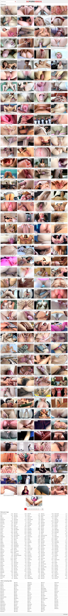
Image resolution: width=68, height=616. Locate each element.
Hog (15, 599)
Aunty (7, 533)
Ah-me (2, 588)
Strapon (61, 545)
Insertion (34, 555)
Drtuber (16, 582)
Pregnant (47, 561)
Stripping (61, 546)
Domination (20, 554)
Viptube (43, 608)
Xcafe (56, 588)
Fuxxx (15, 588)
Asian (7, 531)
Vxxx (56, 584)
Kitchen (34, 564)
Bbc (7, 539)
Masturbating (34, 578)
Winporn (56, 585)
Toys (61, 564)
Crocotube (3, 608)
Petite (47, 551)
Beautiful (7, 545)
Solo (61, 533)
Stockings (61, 542)
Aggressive (7, 519)
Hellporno (16, 598)
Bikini (7, 554)
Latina (34, 568)
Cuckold (20, 536)
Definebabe (3, 609)
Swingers (61, 551)
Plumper (47, 555)
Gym (34, 538)
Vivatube (43, 609)
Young (61, 578)
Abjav (2, 584)
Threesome (61, 559)
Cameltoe (7, 576)
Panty (47, 544)
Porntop (29, 605)
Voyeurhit (57, 582)
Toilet (61, 562)
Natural (47, 523)
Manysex (30, 582)
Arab (7, 529)
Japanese (34, 559)
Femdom (20, 569)
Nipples (47, 525)
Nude (47, 526)
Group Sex (34, 536)
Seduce (61, 516)
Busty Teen (7, 575)
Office (47, 531)
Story (61, 544)
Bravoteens (3, 605)
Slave (61, 528)
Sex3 (42, 584)
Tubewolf (43, 599)
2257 (64, 614)
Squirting (61, 541)
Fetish (20, 571)
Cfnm (20, 518)
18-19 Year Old (7, 513)
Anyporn (2, 594)
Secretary (61, 515)
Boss (7, 562)
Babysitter (7, 536)
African (7, 518)
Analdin (2, 591)
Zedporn (56, 608)
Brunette (7, 571)
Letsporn (16, 609)
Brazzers (7, 565)
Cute (20, 539)
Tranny (42, 594)
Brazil (7, 564)
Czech (20, 541)
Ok (29, 591)
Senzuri (43, 582)
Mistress (47, 519)
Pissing (47, 554)
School (47, 578)
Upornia (43, 604)
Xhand (56, 592)
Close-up (20, 526)
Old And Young (47, 535)
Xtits (56, 598)
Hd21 (15, 592)
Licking (34, 571)
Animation (7, 526)
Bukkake (7, 572)
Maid (34, 575)
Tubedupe (43, 595)
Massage (34, 576)
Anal (7, 525)
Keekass (16, 608)
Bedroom (7, 546)
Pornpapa (30, 604)
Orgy (47, 539)
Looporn (16, 611)
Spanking (61, 536)
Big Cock (7, 551)
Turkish (61, 565)
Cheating (20, 519)
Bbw (7, 541)
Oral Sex (47, 536)
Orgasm (47, 538)
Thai (61, 558)
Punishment (47, 564)
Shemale (61, 521)
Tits (61, 561)
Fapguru (16, 584)
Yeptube (56, 602)
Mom (47, 521)
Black (7, 556)
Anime (7, 528)
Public (47, 562)
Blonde (7, 558)
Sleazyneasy (43, 589)
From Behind (34, 519)
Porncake (30, 594)
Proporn (29, 608)
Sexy (61, 518)
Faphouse (16, 585)
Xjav (56, 594)
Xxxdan (56, 599)
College (20, 528)
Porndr (29, 595)
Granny (34, 535)
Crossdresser (20, 535)
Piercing (47, 552)
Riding (47, 572)
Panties (47, 542)
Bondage (7, 561)
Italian (34, 558)
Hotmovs (16, 602)
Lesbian (34, 569)
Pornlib (29, 602)
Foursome (34, 516)
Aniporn (2, 592)
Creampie (20, 533)
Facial (20, 565)
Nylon (47, 529)
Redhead (47, 569)
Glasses (34, 532)
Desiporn (2, 611)
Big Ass (7, 549)
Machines (34, 574)
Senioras (30, 611)
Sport (61, 539)
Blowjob (7, 559)
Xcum (56, 589)
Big (7, 548)
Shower (61, 522)
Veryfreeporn (43, 605)
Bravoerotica (3, 604)
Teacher (61, 555)
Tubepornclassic (44, 598)
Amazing (7, 522)
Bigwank (2, 601)
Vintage (61, 569)
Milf (47, 516)
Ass (7, 532)
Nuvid (29, 589)
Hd (34, 544)
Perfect (47, 549)
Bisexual (7, 555)
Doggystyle (20, 551)
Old (47, 533)
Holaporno (16, 601)
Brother (7, 569)
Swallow (61, 549)
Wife (61, 575)
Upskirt (61, 568)
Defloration (20, 546)
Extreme (20, 564)
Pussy (47, 565)
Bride (7, 566)
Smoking (61, 532)
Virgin (61, 571)
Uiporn (42, 602)
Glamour (34, 531)
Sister (61, 523)
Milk (47, 518)
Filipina (20, 572)
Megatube (30, 584)
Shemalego (43, 588)
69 (7, 516)
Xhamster (57, 591)
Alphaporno (3, 589)
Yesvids (56, 604)
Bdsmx (2, 598)
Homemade (34, 548)
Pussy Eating (47, 566)
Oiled (47, 532)
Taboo (61, 552)
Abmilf (2, 585)
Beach (7, 544)
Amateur (7, 521)
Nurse (47, 528)
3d (7, 515)
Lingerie (34, 572)
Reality (47, 568)
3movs (2, 582)
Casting (20, 515)
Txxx (42, 601)
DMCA (66, 614)
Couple (20, 532)
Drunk (20, 556)
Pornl (29, 601)
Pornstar (47, 558)
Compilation (20, 529)
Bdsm (7, 542)
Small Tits (61, 531)
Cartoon (20, 513)
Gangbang (34, 523)
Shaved (61, 519)
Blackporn (3, 602)
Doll (20, 552)
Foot (34, 515)
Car (7, 578)
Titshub (42, 592)
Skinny (61, 526)
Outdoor (47, 541)
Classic (20, 523)
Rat (29, 609)
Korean (34, 565)
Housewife (34, 549)
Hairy (34, 539)
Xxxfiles (56, 601)
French (34, 518)
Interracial (34, 556)
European (20, 562)
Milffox (29, 585)
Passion (47, 548)
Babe (7, 535)
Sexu (42, 585)
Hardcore (34, 542)
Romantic (47, 574)
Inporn (15, 605)
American (7, 523)
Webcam (61, 574)
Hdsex (15, 594)
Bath (7, 538)
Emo (20, 559)
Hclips (15, 591)
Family (20, 568)
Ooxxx (29, 592)
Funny (34, 522)
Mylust (29, 588)
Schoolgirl (61, 513)
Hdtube (15, 595)
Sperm (61, 538)
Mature (47, 513)
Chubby (20, 522)
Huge (34, 551)
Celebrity (20, 516)
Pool (47, 556)
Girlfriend (34, 529)
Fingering (20, 574)
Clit (20, 525)
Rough (47, 575)
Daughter (20, 544)
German (34, 528)
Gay (34, 526)
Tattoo (61, 554)
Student (61, 548)
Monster (47, 522)
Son (61, 535)
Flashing (20, 578)
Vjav (42, 611)
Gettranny (16, 589)
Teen (61, 556)
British (7, 568)
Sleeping (61, 529)
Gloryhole (34, 533)
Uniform (61, 566)
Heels (34, 545)
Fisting (20, 576)
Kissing (34, 562)
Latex (34, 566)
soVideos (34, 2)
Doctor (20, 549)
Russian (47, 576)
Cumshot (20, 538)
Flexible (34, 513)
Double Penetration (20, 555)
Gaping (34, 525)
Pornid (29, 599)
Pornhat (29, 598)
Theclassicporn (44, 591)
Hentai (34, 546)
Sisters (61, 525)
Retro (47, 571)
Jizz (34, 561)
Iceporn (16, 604)
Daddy (20, 542)
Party (47, 546)
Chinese (20, 521)
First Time (20, 575)
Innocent (34, 554)
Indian (34, 552)
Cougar (20, 531)
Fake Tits (20, 566)
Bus (7, 574)
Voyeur (61, 572)
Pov (47, 559)
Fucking (34, 521)
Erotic (20, 561)
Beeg (2, 599)
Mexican (47, 515)
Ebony (20, 558)
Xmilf (56, 595)
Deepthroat (20, 545)
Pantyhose (47, 545)
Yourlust (56, 605)
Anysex (2, 595)
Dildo (20, 548)
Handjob (34, 541)
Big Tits (7, 552)
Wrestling (61, 576)
